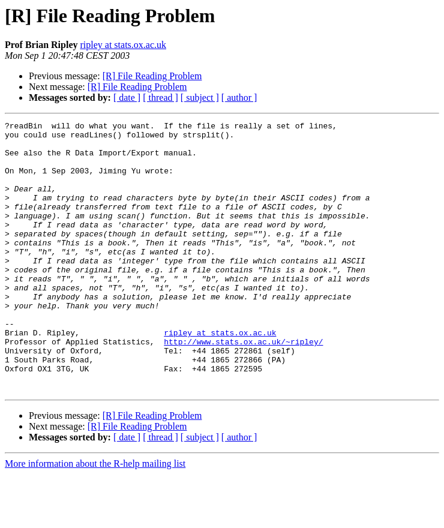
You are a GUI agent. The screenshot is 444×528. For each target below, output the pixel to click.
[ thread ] (160, 97)
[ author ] (239, 97)
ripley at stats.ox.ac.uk (123, 45)
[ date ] (126, 97)
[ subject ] (200, 97)
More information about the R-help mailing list (95, 517)
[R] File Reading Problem (152, 76)
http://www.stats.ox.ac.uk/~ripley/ (243, 386)
